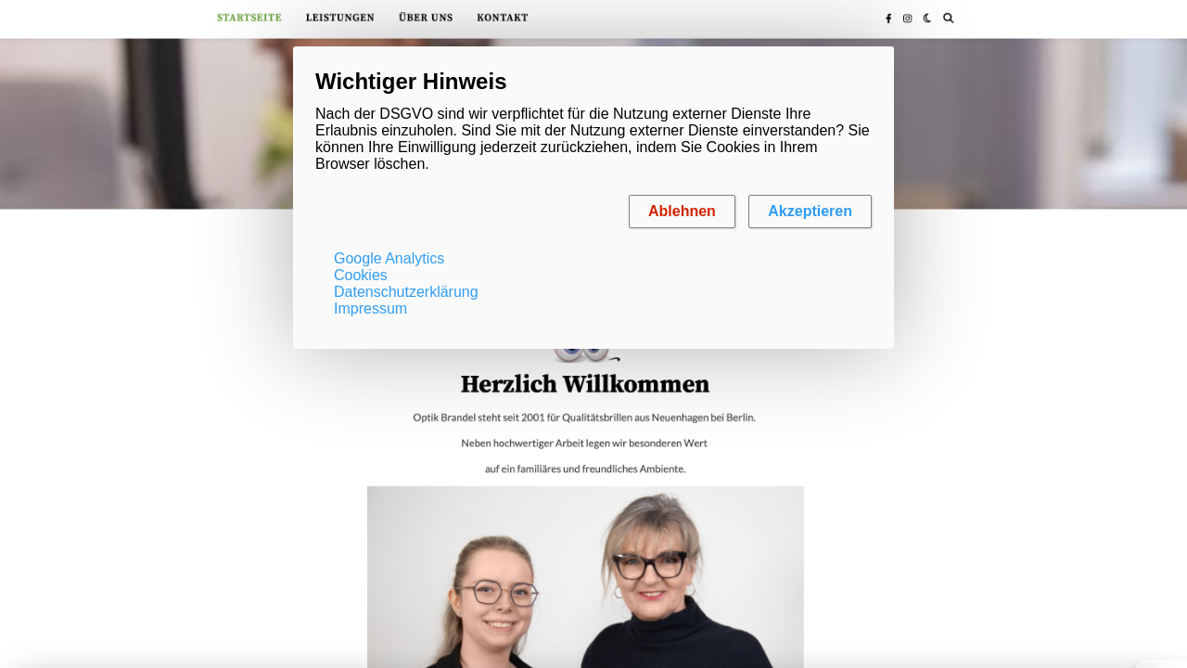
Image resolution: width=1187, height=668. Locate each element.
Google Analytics (389, 258)
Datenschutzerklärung (406, 292)
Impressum (370, 308)
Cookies (361, 275)
